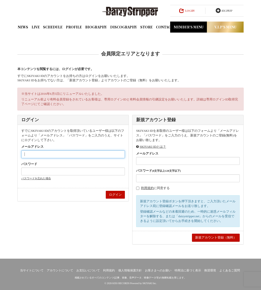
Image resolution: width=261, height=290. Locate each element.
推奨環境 (210, 270)
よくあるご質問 (229, 270)
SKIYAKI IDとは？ (153, 146)
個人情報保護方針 (130, 270)
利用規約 (147, 188)
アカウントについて (60, 270)
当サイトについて (32, 270)
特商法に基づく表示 (188, 270)
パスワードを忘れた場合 (36, 178)
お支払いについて (88, 270)
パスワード (29, 164)
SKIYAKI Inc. (149, 283)
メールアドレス (32, 146)
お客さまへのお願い (158, 270)
